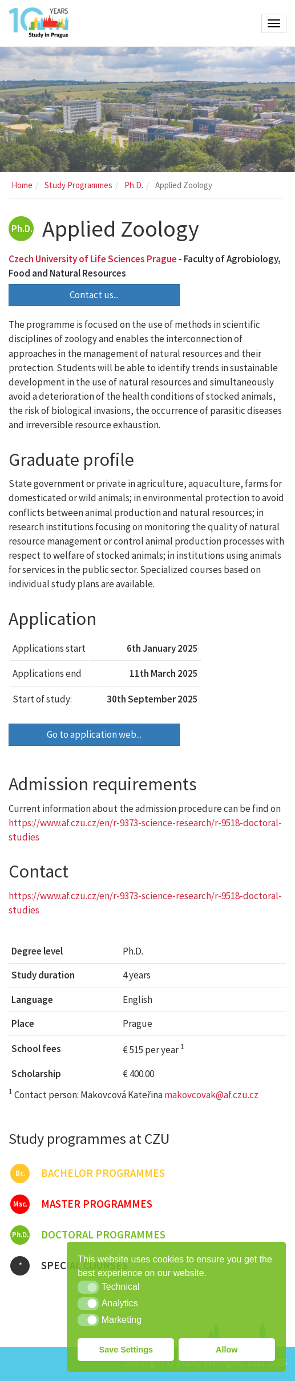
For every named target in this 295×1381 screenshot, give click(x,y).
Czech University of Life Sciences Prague (93, 259)
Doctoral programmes (87, 1235)
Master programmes (81, 1204)
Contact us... (94, 295)
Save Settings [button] (126, 1349)
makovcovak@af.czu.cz (211, 1094)
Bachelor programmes (87, 1173)
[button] (88, 1287)
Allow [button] (226, 1349)
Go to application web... (94, 734)
